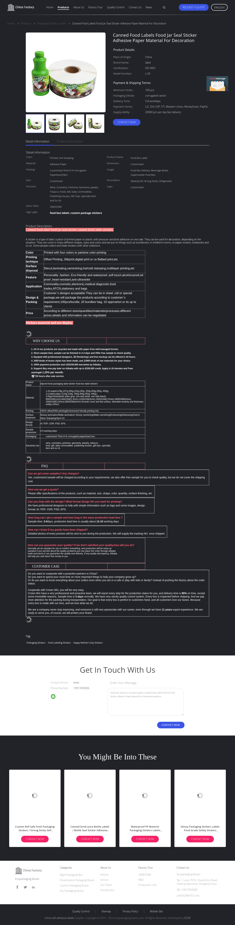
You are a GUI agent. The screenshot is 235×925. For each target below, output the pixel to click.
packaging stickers (36, 642)
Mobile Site (156, 911)
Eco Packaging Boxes (72, 891)
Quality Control (115, 7)
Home (49, 7)
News (149, 7)
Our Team (106, 885)
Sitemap (106, 911)
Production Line (147, 885)
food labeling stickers (59, 642)
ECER (187, 918)
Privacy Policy (130, 911)
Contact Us (135, 7)
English (219, 7)
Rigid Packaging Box (71, 875)
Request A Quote (193, 7)
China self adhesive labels (59, 918)
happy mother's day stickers (88, 642)
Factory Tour (95, 7)
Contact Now (127, 122)
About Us (78, 7)
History (104, 874)
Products (63, 7)
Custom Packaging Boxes (74, 885)
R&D (141, 879)
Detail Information (38, 141)
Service (104, 879)
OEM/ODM (144, 874)
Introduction (107, 890)
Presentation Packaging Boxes (77, 880)
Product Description (70, 141)
